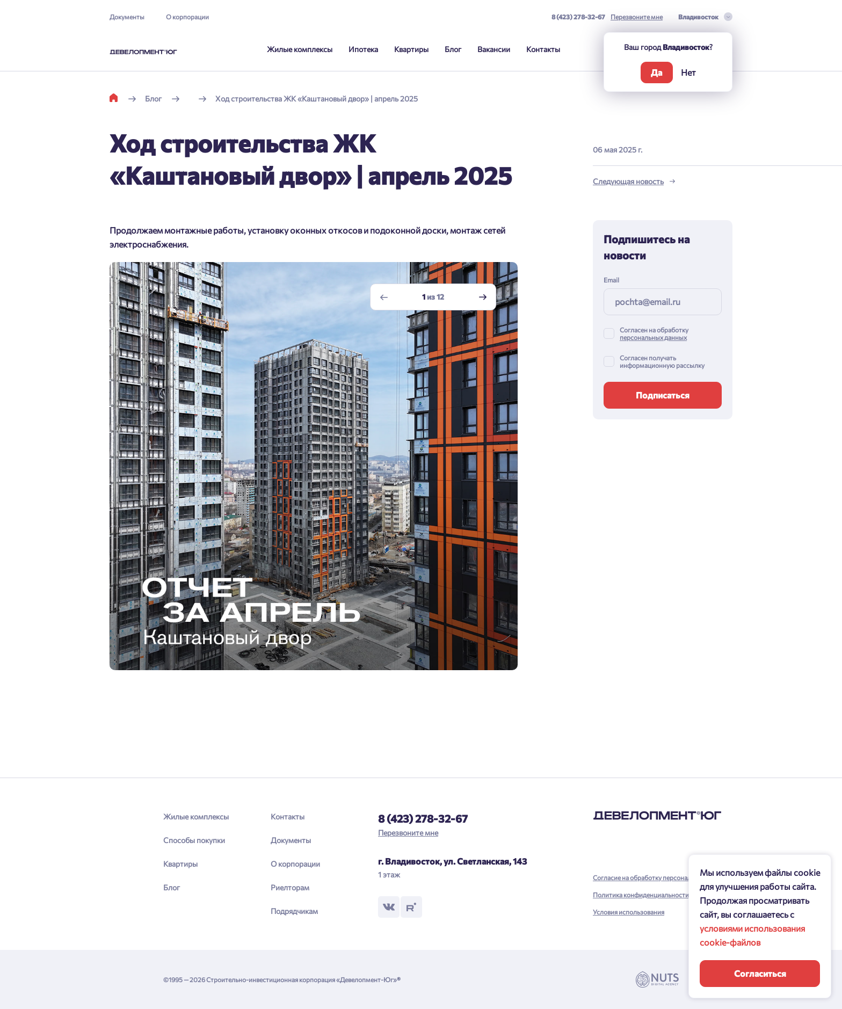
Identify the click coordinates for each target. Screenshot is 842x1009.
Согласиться (760, 973)
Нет (688, 72)
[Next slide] (482, 297)
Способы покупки (194, 840)
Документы (127, 16)
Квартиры (411, 49)
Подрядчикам (294, 911)
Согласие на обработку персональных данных (661, 877)
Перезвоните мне (637, 16)
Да (656, 72)
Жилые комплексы (299, 49)
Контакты (543, 49)
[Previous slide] (383, 297)
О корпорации (187, 16)
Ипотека (363, 49)
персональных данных (653, 337)
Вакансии (493, 49)
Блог (453, 49)
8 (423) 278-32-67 (578, 16)
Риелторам (290, 887)
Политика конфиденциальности (641, 894)
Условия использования (628, 912)
